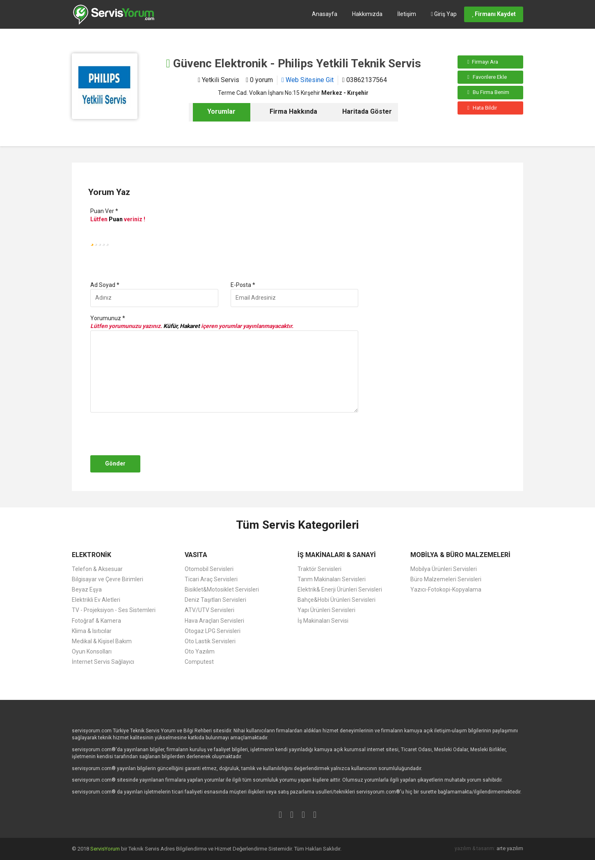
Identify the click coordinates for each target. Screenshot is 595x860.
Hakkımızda (367, 14)
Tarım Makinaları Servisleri (332, 579)
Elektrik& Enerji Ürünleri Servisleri (340, 589)
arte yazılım (510, 848)
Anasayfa (324, 14)
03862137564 (364, 80)
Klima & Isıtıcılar (92, 631)
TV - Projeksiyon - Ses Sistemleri (114, 610)
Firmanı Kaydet (493, 14)
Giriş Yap (444, 14)
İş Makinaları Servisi (323, 620)
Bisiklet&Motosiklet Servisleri (222, 589)
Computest (199, 661)
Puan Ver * (104, 211)
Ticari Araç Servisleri (211, 579)
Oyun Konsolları (92, 651)
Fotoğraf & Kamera (96, 620)
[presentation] (150, 434)
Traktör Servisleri (319, 569)
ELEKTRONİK (91, 555)
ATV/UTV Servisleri (209, 610)
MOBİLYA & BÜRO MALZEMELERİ (460, 555)
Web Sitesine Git (307, 80)
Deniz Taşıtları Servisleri (215, 599)
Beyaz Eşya (87, 589)
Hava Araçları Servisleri (214, 620)
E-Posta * (243, 285)
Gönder (115, 463)
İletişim (406, 14)
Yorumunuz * (107, 318)
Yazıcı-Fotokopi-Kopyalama (445, 589)
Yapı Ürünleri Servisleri (326, 610)
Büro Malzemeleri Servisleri (445, 579)
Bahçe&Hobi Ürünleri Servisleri (336, 599)
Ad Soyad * (104, 285)
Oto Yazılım (200, 651)
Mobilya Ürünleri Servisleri (443, 569)
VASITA (196, 555)
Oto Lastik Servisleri (210, 641)
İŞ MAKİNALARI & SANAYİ (337, 555)
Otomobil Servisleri (209, 569)
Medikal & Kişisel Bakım (102, 641)
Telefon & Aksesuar (97, 569)
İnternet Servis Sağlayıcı (103, 661)
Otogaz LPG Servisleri (212, 631)
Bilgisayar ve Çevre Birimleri (107, 579)
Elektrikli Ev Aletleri (96, 599)
